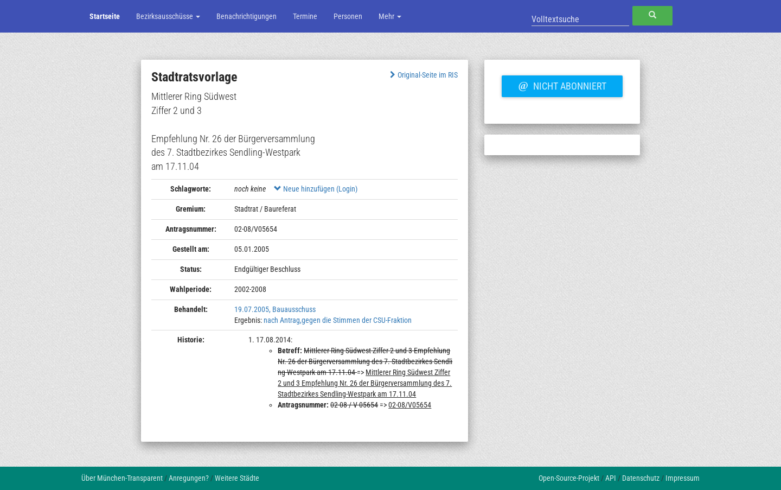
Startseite (104, 16)
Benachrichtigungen (246, 16)
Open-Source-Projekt (569, 478)
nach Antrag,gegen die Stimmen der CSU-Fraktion (338, 320)
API (610, 478)
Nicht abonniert (562, 85)
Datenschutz (641, 478)
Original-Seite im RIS (422, 75)
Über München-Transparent (122, 478)
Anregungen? (189, 478)
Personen (348, 16)
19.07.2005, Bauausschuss (275, 309)
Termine (305, 16)
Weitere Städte (237, 478)
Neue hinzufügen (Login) (315, 188)
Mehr (390, 16)
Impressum (682, 478)
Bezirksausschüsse (168, 16)
